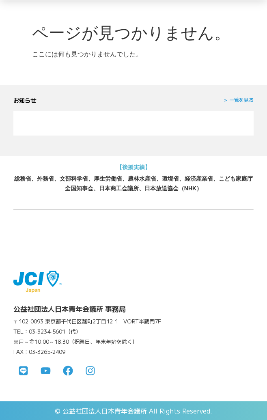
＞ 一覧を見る (238, 99)
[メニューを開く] (248, 11)
